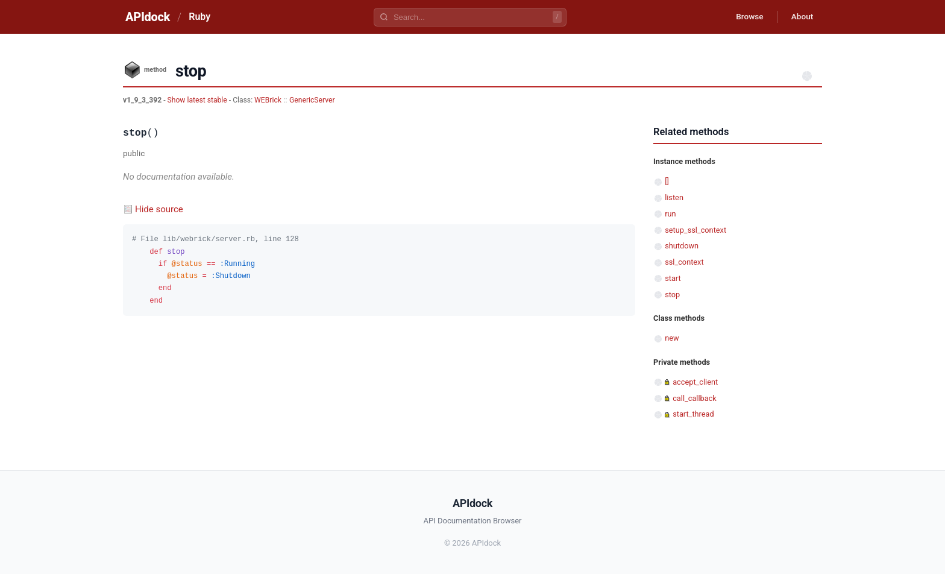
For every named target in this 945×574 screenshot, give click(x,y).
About (801, 17)
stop (672, 294)
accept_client (695, 381)
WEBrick (267, 100)
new (672, 337)
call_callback (695, 398)
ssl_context (684, 261)
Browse (746, 17)
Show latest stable (198, 100)
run (670, 213)
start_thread (693, 413)
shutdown (682, 245)
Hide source (159, 209)
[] (667, 181)
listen (674, 197)
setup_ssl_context (695, 230)
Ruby (199, 16)
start (673, 278)
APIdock (147, 17)
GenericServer (312, 100)
